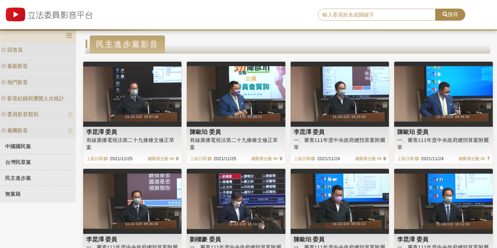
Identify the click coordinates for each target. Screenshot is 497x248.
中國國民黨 (18, 146)
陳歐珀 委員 (205, 132)
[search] (377, 15)
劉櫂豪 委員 (205, 239)
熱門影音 (14, 82)
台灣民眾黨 (18, 162)
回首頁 (12, 50)
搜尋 (450, 14)
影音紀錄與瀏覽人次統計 (32, 98)
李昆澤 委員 (101, 132)
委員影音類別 (19, 114)
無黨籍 (13, 194)
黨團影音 (14, 130)
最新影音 (14, 66)
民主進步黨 (18, 178)
